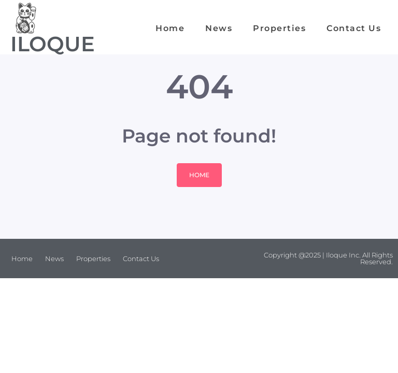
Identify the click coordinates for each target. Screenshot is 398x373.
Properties (279, 28)
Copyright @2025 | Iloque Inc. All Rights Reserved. (328, 258)
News (218, 28)
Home (169, 28)
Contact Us (353, 28)
